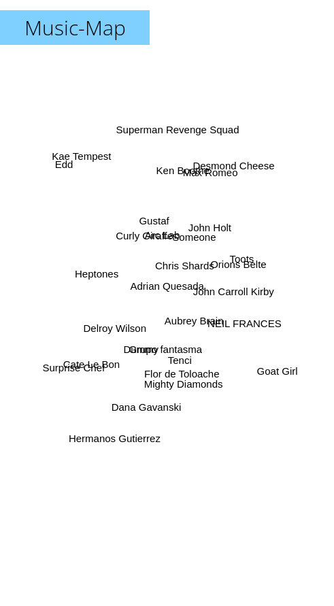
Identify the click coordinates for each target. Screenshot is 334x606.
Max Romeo (209, 175)
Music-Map (75, 27)
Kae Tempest (82, 159)
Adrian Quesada (167, 286)
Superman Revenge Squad (177, 131)
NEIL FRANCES (240, 321)
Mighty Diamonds (183, 383)
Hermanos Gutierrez (117, 430)
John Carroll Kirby (232, 290)
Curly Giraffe (144, 237)
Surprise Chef (75, 366)
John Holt (208, 230)
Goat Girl (276, 371)
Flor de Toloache (181, 369)
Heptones (97, 275)
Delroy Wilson (115, 328)
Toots (240, 261)
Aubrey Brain (193, 318)
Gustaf (154, 220)
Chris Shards (184, 267)
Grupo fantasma (165, 346)
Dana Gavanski (147, 408)
